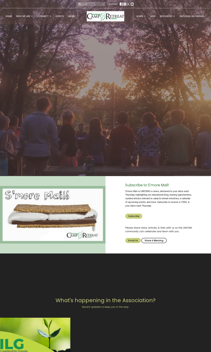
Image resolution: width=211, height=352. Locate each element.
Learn (141, 16)
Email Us (133, 240)
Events (60, 16)
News (71, 16)
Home (9, 16)
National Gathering (192, 16)
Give (152, 16)
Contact (113, 4)
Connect (44, 16)
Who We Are (24, 16)
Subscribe (133, 216)
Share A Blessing (154, 240)
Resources (167, 16)
